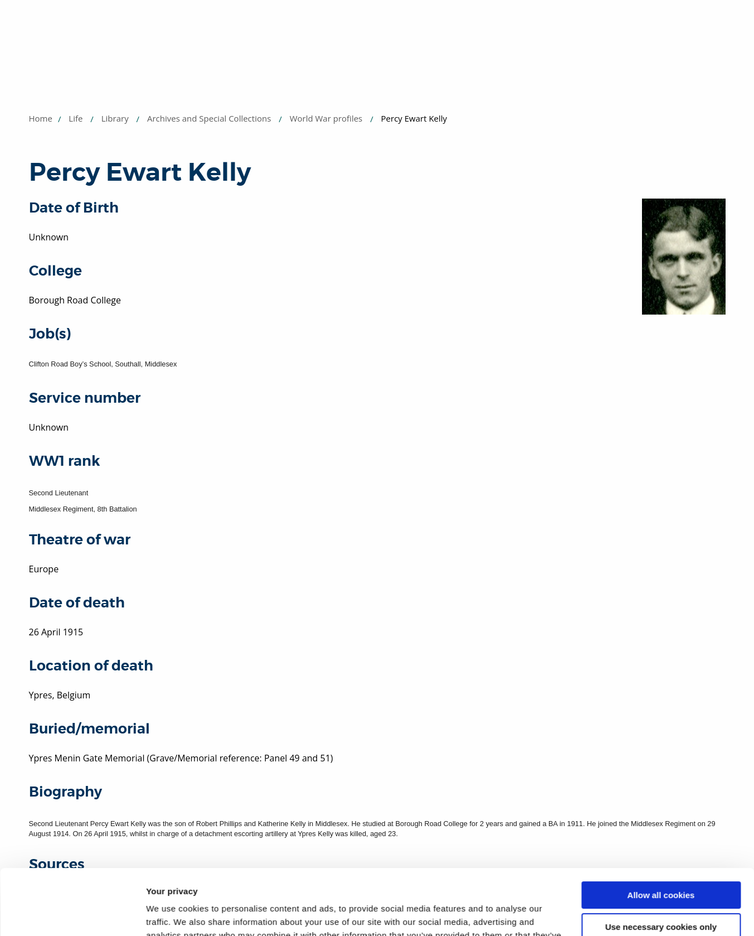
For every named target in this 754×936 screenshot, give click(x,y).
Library (115, 118)
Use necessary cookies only (661, 861)
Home (40, 118)
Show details (172, 914)
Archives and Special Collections (209, 118)
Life (75, 118)
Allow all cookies (661, 829)
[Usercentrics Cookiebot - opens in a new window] (72, 914)
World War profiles (326, 118)
